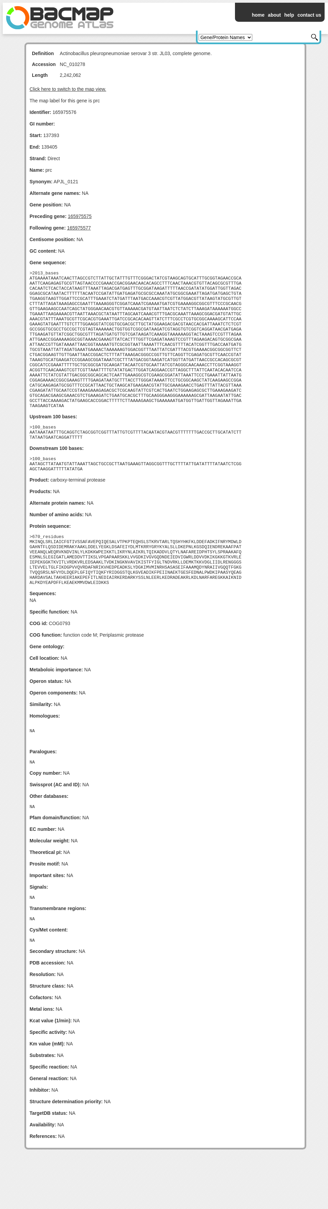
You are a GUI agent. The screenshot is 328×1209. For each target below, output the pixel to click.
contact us (309, 15)
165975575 (80, 216)
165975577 (79, 228)
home (258, 15)
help (289, 15)
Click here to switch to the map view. (68, 89)
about (274, 15)
